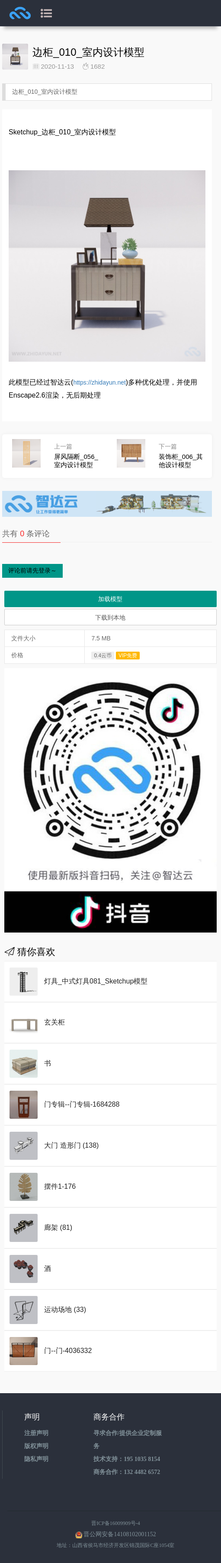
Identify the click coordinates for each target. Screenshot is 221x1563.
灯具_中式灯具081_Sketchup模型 (95, 981)
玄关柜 (54, 1022)
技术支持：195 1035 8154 (126, 1459)
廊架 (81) (58, 1227)
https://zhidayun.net (99, 382)
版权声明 (36, 1446)
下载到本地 (110, 617)
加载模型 (110, 598)
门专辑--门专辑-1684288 (81, 1104)
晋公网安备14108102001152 (119, 1534)
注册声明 (36, 1433)
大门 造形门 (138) (71, 1145)
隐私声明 (36, 1459)
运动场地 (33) (65, 1309)
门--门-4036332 (68, 1350)
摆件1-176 (60, 1186)
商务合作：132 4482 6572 (126, 1472)
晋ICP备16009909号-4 (115, 1523)
